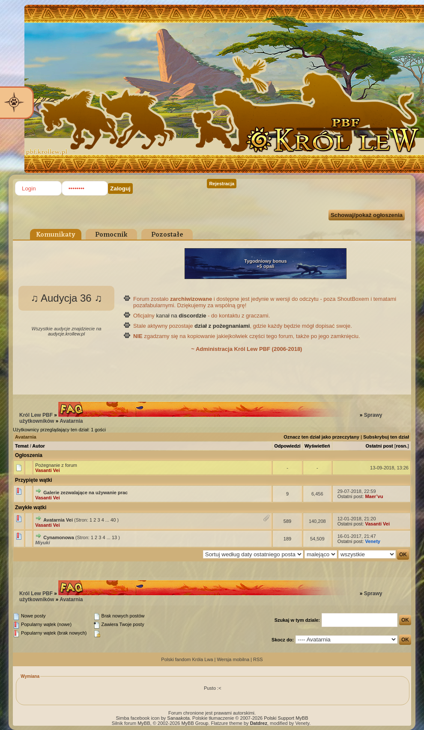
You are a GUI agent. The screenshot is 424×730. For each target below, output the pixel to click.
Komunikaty (55, 235)
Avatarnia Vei (58, 519)
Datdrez (258, 723)
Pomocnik (111, 235)
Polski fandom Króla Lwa (187, 659)
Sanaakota (178, 718)
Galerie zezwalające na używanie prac (85, 492)
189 (287, 538)
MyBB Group (194, 723)
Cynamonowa (58, 537)
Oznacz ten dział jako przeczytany (321, 436)
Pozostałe (167, 235)
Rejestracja (221, 183)
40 (113, 519)
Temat (22, 445)
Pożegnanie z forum (56, 465)
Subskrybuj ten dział (386, 436)
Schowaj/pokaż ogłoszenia (367, 215)
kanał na (181, 315)
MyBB (143, 723)
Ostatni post (379, 445)
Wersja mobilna (233, 659)
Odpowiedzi (287, 445)
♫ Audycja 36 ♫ (66, 298)
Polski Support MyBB (286, 718)
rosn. (401, 445)
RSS (258, 659)
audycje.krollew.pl (66, 333)
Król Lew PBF (36, 415)
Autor (38, 445)
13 (114, 537)
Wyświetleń (317, 445)
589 (287, 521)
